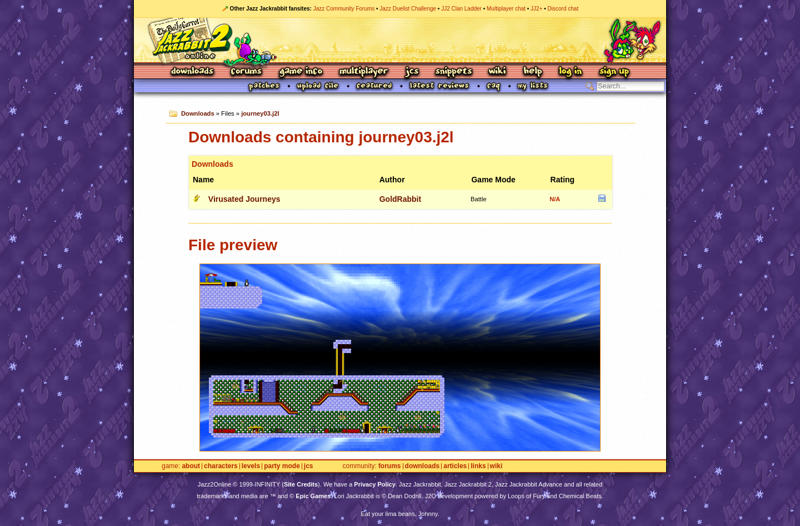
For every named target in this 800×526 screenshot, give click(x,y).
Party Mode (282, 466)
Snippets (453, 72)
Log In (570, 72)
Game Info (300, 72)
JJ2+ (536, 9)
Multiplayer (363, 72)
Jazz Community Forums (344, 9)
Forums (246, 72)
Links (478, 466)
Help (532, 72)
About (191, 466)
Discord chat (563, 9)
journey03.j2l (260, 113)
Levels (251, 466)
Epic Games (313, 496)
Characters (221, 466)
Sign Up (614, 72)
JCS (412, 72)
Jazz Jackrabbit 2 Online (399, 40)
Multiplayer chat (506, 9)
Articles (455, 466)
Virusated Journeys (244, 199)
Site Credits (301, 484)
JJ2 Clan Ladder (461, 9)
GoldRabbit (400, 199)
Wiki (498, 72)
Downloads (193, 72)
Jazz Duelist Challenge (407, 9)
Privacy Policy (375, 484)
